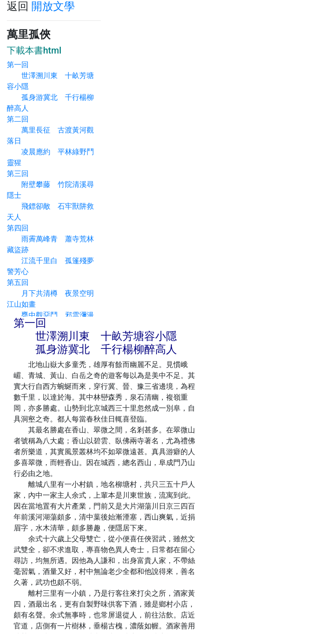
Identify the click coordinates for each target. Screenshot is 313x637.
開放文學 (53, 6)
